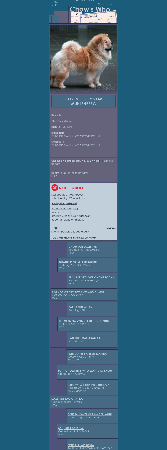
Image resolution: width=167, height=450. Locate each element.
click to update (78, 172)
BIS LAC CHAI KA (71, 398)
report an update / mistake (68, 219)
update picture (61, 212)
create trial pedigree (64, 208)
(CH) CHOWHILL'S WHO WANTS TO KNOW (85, 370)
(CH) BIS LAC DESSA (81, 445)
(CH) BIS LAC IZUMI (71, 428)
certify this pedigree (64, 203)
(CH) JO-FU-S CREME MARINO (88, 353)
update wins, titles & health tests (71, 215)
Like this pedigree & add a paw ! (70, 231)
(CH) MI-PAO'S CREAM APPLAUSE (90, 414)
